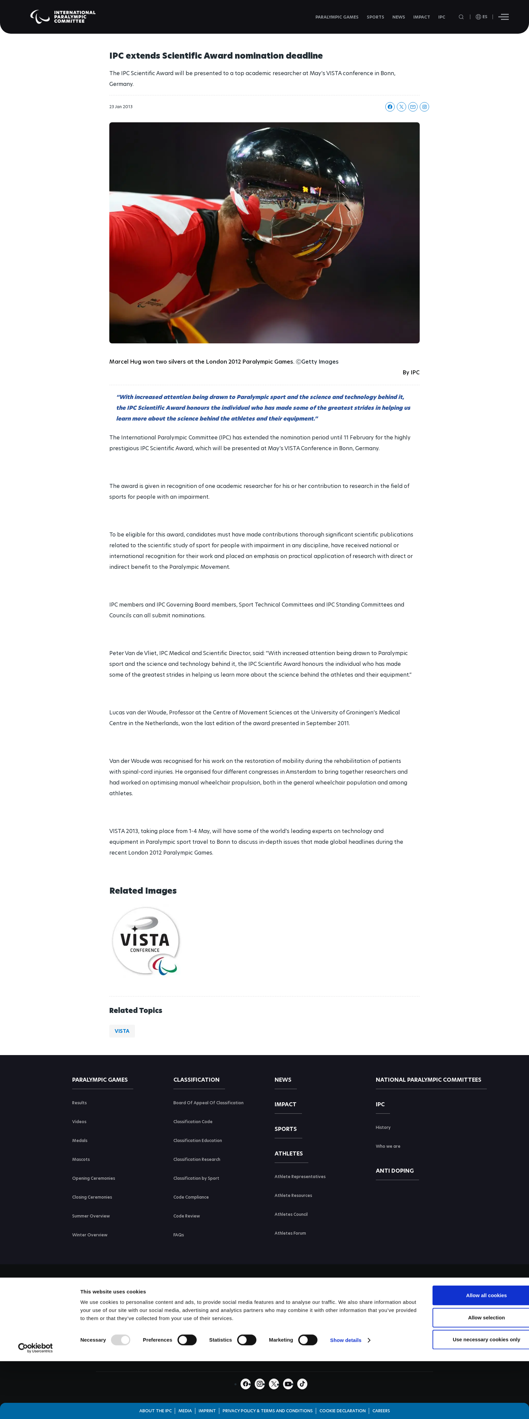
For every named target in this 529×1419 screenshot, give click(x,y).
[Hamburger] (503, 17)
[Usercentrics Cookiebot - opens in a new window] (35, 1389)
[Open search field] (462, 17)
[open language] (482, 17)
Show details (346, 1381)
